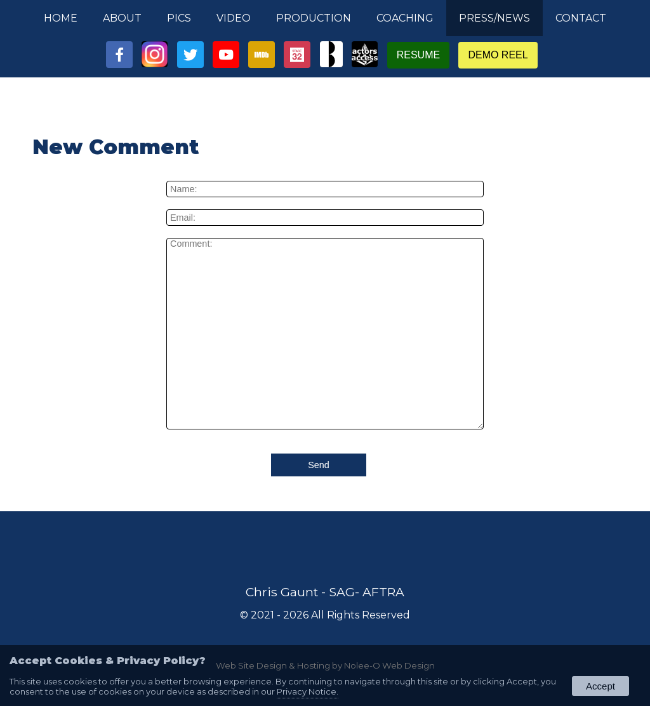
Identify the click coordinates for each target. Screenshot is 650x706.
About (122, 18)
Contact (580, 18)
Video (233, 18)
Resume (418, 54)
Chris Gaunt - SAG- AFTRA (325, 591)
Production (313, 18)
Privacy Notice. (307, 691)
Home (60, 18)
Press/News (494, 18)
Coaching (405, 18)
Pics (179, 18)
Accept (600, 686)
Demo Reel (497, 54)
